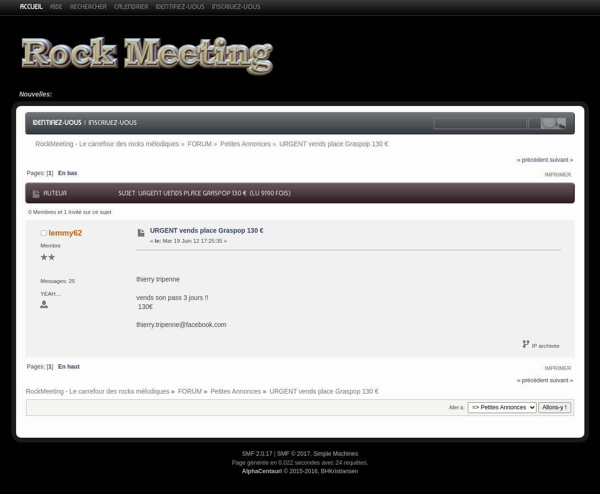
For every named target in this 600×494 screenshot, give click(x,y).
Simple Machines (335, 453)
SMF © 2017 (293, 453)
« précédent (532, 160)
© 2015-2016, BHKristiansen (300, 471)
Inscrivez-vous (113, 122)
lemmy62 (65, 233)
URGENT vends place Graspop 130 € (206, 230)
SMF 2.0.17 (257, 453)
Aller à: (457, 407)
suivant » (561, 160)
